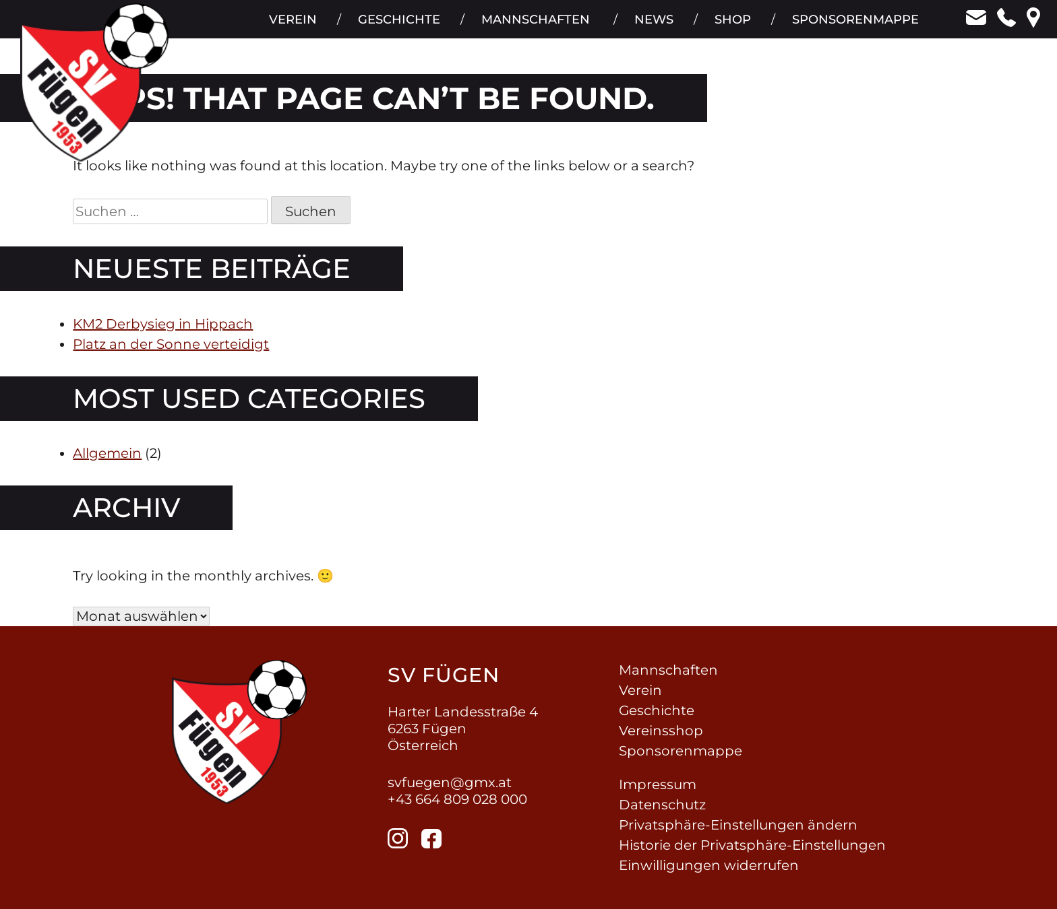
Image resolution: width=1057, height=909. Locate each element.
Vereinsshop (661, 730)
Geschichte (396, 27)
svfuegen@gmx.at (450, 782)
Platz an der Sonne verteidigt (171, 344)
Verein (289, 27)
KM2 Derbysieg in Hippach (163, 324)
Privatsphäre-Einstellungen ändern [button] (738, 825)
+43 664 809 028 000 (457, 799)
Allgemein (107, 453)
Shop (732, 27)
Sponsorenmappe (855, 27)
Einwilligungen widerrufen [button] (709, 865)
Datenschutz (662, 805)
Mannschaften (533, 27)
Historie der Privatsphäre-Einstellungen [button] (752, 845)
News (652, 27)
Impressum (657, 784)
